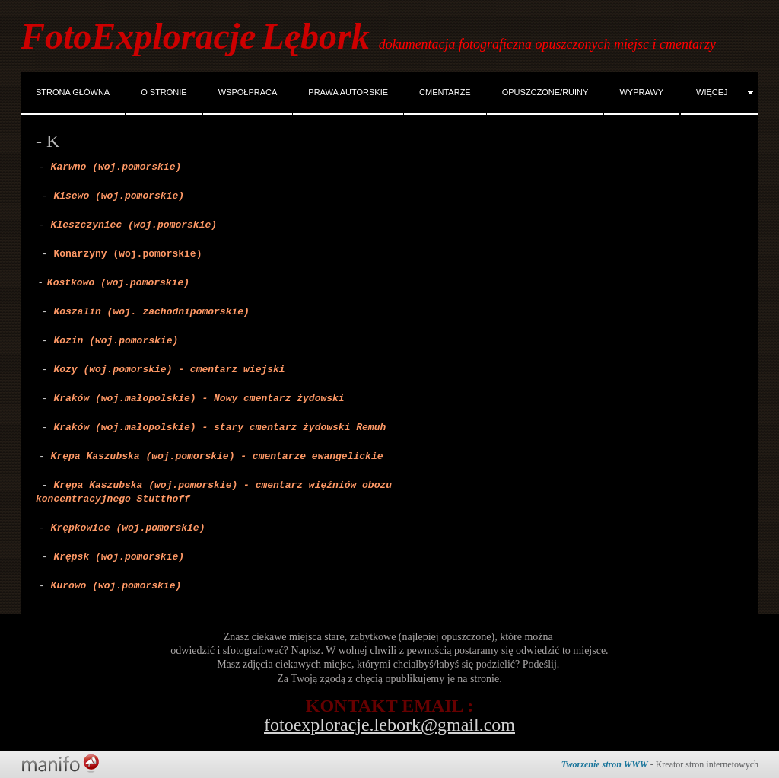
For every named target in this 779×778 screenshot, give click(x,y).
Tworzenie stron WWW (604, 764)
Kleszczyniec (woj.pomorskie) (134, 225)
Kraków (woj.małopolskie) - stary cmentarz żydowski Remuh (219, 427)
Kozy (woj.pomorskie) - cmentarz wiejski (169, 369)
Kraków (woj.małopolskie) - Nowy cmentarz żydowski (198, 398)
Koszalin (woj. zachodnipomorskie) (151, 311)
